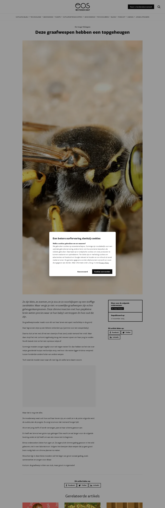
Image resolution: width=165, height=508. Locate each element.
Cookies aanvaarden (102, 271)
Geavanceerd (82, 271)
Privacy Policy (104, 262)
